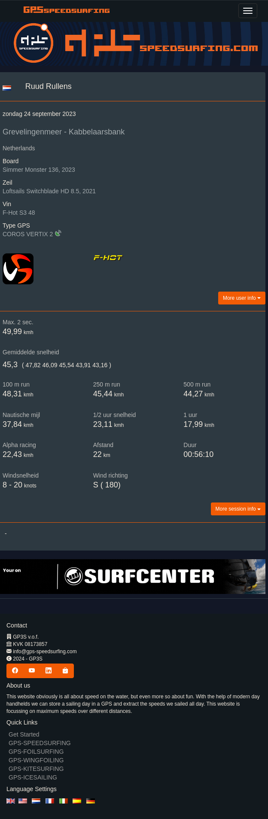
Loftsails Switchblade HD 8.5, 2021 (49, 191)
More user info (242, 298)
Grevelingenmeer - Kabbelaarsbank (64, 132)
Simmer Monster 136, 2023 (39, 169)
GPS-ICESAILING (33, 777)
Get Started (24, 734)
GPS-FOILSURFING (36, 751)
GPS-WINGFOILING (36, 760)
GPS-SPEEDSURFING (40, 743)
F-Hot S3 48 (19, 212)
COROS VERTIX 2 (28, 234)
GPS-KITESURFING (36, 768)
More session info (238, 509)
